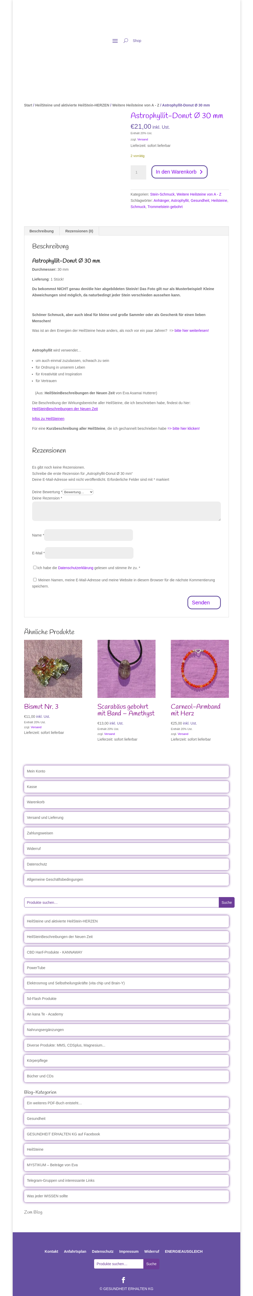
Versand (142, 139)
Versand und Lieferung (45, 817)
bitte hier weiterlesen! (191, 330)
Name (38, 535)
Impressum (129, 1251)
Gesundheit (200, 200)
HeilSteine (35, 1149)
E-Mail (38, 553)
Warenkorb (36, 802)
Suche (227, 902)
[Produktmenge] (138, 172)
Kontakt (51, 1251)
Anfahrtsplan (75, 1251)
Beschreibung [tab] (42, 231)
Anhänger (161, 200)
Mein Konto (36, 771)
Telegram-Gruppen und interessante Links (61, 1180)
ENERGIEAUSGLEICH (183, 1251)
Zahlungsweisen (40, 833)
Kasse (32, 787)
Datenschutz (37, 864)
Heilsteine (219, 200)
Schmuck (138, 207)
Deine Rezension (47, 498)
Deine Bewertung (47, 492)
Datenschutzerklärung (75, 568)
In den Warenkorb (176, 172)
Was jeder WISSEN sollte (47, 1196)
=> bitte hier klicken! (183, 428)
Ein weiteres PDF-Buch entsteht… (54, 1103)
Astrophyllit (180, 200)
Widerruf (34, 849)
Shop (137, 41)
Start (28, 105)
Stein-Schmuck (162, 194)
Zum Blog (33, 1212)
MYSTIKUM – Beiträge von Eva (52, 1165)
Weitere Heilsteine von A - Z (135, 105)
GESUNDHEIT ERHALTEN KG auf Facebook (63, 1134)
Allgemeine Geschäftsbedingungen (55, 879)
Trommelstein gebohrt (165, 207)
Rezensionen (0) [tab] (79, 231)
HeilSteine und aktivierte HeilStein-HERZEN (72, 105)
